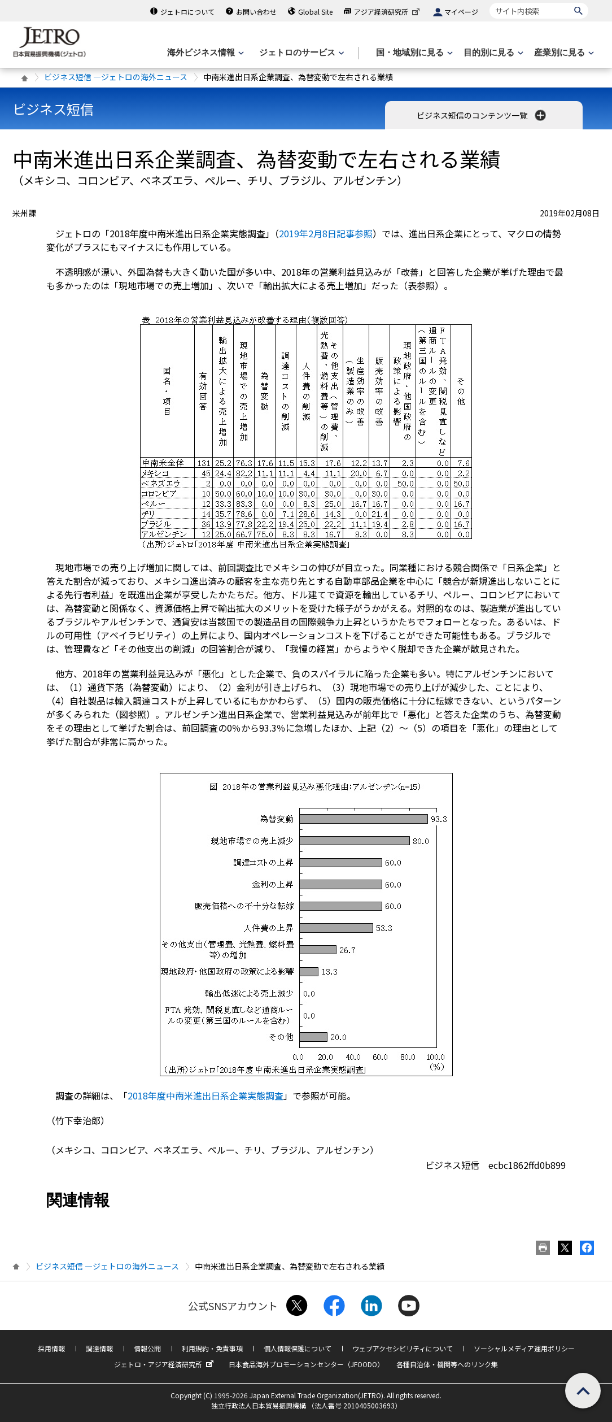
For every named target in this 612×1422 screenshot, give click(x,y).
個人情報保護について (297, 1348)
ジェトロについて (187, 11)
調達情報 (99, 1348)
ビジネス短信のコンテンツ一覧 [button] (482, 115)
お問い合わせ (256, 11)
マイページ (461, 11)
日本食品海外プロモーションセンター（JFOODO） (306, 1364)
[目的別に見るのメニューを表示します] (492, 52)
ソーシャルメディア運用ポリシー (524, 1348)
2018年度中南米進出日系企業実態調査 (205, 1095)
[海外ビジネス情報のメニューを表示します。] (204, 52)
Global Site (315, 11)
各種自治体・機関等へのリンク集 (447, 1364)
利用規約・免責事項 (212, 1348)
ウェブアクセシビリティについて (402, 1348)
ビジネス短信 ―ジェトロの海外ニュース (115, 76)
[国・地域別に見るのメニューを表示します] (413, 52)
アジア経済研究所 (388, 11)
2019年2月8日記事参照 (326, 233)
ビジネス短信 (53, 109)
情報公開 (147, 1348)
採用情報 (51, 1348)
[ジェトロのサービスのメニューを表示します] (300, 52)
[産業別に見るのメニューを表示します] (563, 52)
